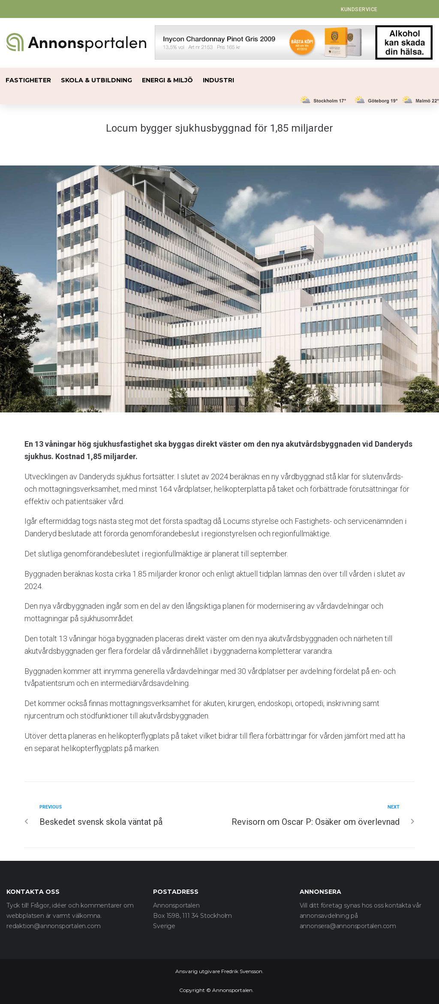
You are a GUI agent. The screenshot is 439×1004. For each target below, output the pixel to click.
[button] (359, 9)
